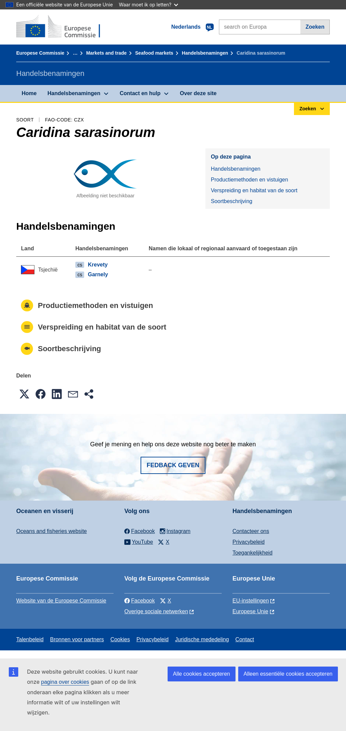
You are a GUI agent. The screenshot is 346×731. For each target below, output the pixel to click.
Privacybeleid (248, 542)
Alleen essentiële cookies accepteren (288, 674)
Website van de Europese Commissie (61, 600)
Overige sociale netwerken (156, 611)
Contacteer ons (250, 531)
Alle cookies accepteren (201, 674)
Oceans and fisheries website (51, 531)
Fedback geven (173, 465)
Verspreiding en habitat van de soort (254, 190)
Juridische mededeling (202, 639)
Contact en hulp (140, 93)
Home (29, 93)
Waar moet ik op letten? (148, 4)
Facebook (139, 600)
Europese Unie (250, 611)
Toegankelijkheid (252, 553)
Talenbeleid (30, 639)
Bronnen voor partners (77, 639)
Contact (245, 639)
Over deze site (198, 93)
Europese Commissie (40, 53)
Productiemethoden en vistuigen (249, 179)
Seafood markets (154, 53)
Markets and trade (106, 53)
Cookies (120, 639)
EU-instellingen (250, 600)
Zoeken (314, 27)
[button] (24, 394)
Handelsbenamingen (205, 53)
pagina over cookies (65, 682)
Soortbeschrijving (231, 201)
